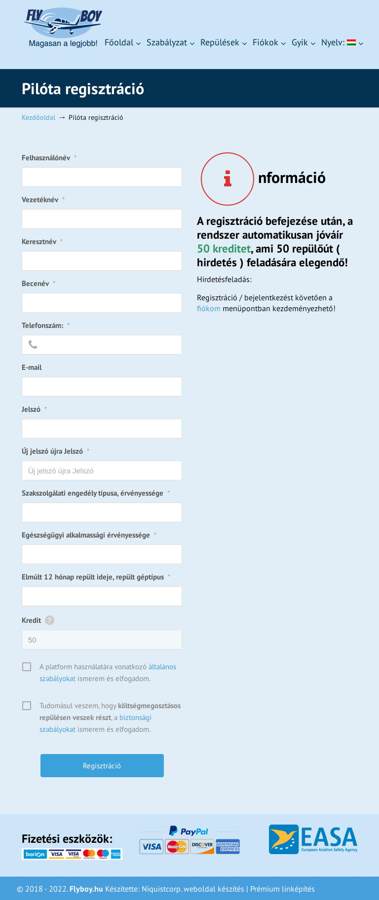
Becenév (38, 283)
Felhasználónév (49, 157)
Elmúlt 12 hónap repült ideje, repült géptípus (96, 576)
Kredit (31, 620)
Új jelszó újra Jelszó (55, 451)
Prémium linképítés (282, 889)
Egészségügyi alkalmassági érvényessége (89, 535)
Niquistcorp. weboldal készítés (193, 889)
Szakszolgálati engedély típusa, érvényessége (96, 493)
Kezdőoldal (38, 117)
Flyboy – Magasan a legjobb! (63, 27)
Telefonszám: (46, 325)
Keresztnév (42, 241)
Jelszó (34, 409)
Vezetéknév (43, 199)
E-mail (31, 367)
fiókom (209, 308)
